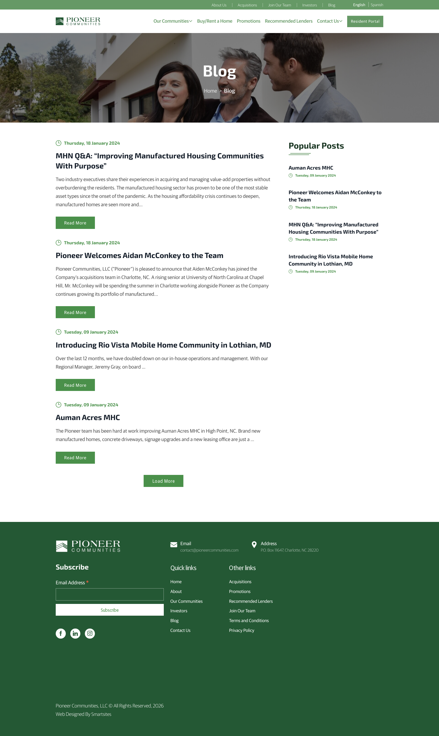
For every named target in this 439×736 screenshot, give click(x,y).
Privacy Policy (241, 629)
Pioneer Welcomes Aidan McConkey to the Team (150, 258)
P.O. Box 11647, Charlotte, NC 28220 (285, 545)
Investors (179, 610)
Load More (163, 497)
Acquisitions (240, 580)
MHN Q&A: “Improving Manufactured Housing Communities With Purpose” (145, 162)
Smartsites (101, 714)
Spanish (377, 4)
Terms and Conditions (249, 619)
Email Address (72, 582)
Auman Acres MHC (92, 432)
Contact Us (181, 629)
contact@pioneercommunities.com (205, 545)
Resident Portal (365, 22)
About (176, 590)
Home (211, 92)
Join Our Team (242, 610)
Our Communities (187, 600)
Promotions (240, 590)
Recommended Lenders (251, 600)
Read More (76, 225)
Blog (175, 619)
